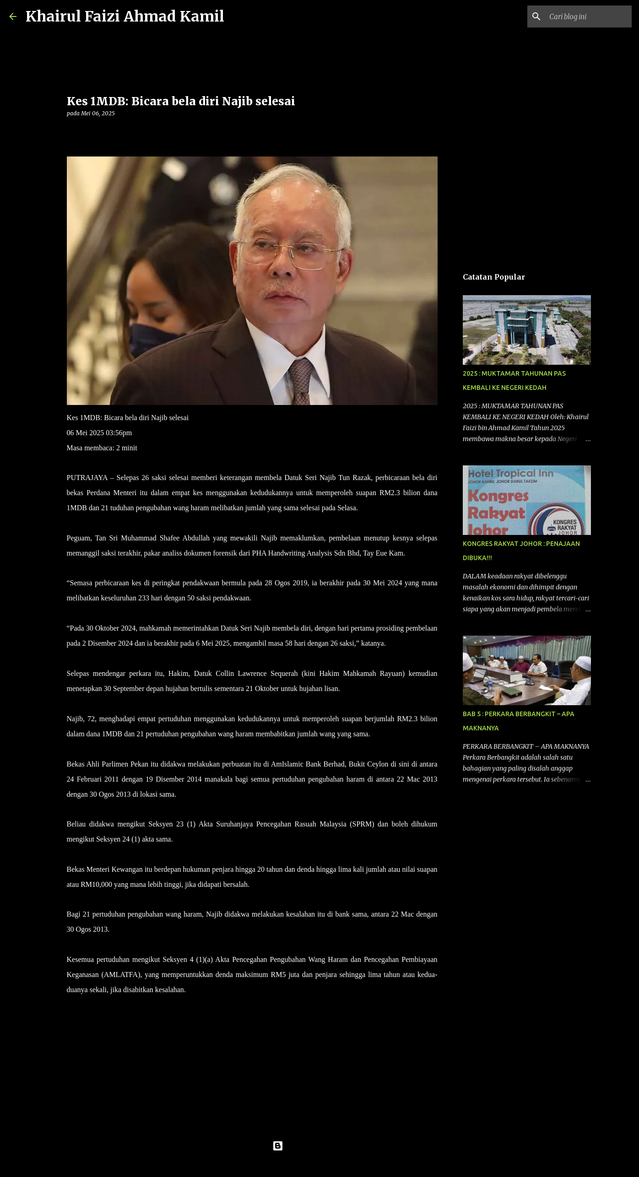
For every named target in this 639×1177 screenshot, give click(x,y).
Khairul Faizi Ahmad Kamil (125, 16)
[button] (72, 132)
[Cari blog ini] (584, 16)
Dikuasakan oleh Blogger (319, 1146)
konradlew (338, 1164)
